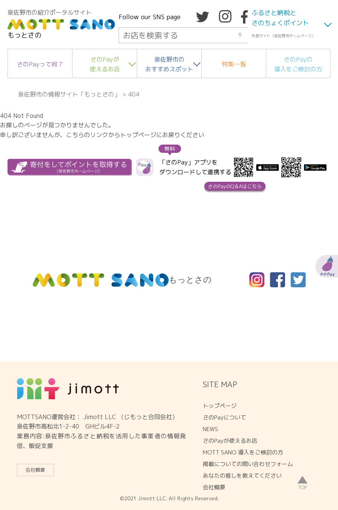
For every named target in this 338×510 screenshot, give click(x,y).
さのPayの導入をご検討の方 (298, 64)
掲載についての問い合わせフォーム (248, 464)
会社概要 (35, 469)
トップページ (220, 406)
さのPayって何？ (40, 64)
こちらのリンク (87, 135)
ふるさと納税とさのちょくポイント (280, 17)
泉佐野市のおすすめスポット (169, 64)
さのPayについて (224, 417)
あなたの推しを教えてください (242, 476)
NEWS (210, 429)
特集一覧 (234, 64)
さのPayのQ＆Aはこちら (235, 186)
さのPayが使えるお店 (105, 64)
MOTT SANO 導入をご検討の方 (243, 452)
